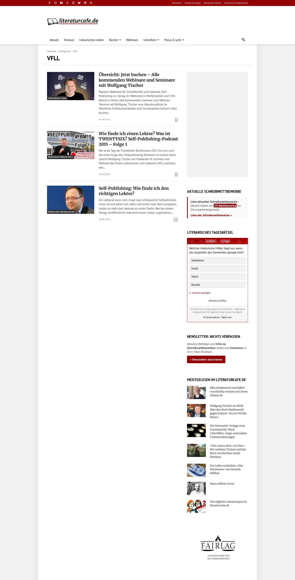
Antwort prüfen (217, 300)
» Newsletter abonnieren (206, 359)
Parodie (195, 285)
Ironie (194, 268)
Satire (194, 276)
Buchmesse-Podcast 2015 (60, 156)
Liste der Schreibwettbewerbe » (211, 215)
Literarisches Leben (57, 98)
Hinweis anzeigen (199, 292)
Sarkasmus (197, 260)
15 (176, 219)
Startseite (51, 51)
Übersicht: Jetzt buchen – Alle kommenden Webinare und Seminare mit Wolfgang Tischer (137, 80)
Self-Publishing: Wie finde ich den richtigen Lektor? (134, 191)
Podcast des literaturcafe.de (61, 211)
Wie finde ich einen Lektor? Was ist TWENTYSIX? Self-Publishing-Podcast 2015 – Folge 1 (138, 139)
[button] (243, 39)
